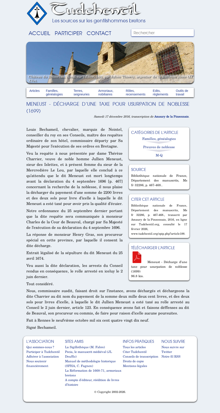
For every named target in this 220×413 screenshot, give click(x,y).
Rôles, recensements (135, 92)
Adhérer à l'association (42, 356)
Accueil (39, 33)
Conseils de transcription (140, 356)
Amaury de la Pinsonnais (171, 116)
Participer (68, 33)
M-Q (159, 155)
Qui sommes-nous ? (40, 347)
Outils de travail (182, 92)
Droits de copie (133, 361)
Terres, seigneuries (81, 92)
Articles (34, 91)
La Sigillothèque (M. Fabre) (85, 347)
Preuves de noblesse (159, 146)
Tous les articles (134, 347)
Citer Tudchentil (135, 351)
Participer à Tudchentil (43, 351)
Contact (99, 33)
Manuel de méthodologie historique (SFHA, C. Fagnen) (90, 363)
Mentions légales (135, 365)
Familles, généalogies (54, 92)
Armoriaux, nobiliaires (105, 92)
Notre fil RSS (170, 356)
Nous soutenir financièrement (37, 363)
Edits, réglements (160, 92)
